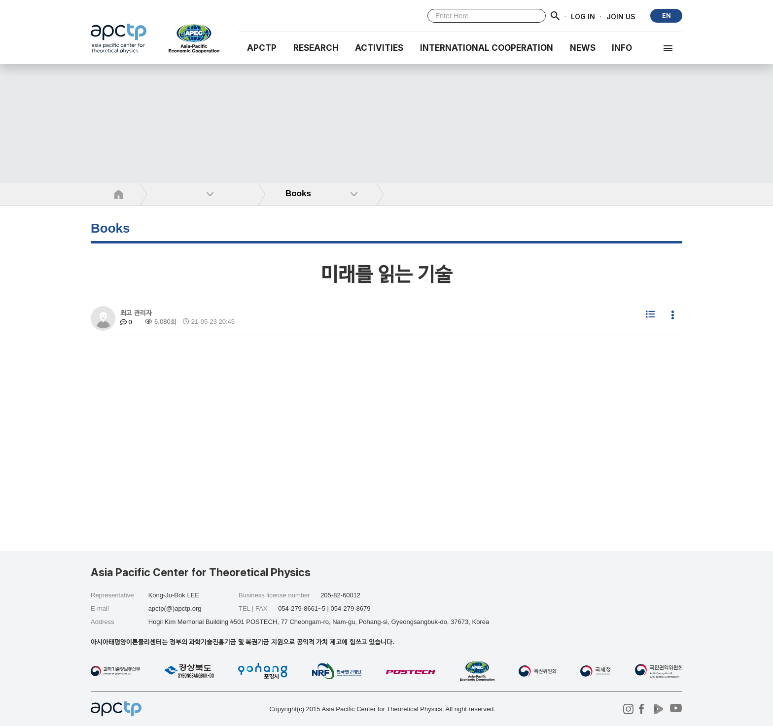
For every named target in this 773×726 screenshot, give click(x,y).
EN (666, 15)
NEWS (583, 48)
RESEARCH (316, 48)
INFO (622, 48)
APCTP (262, 48)
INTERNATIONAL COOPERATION (486, 48)
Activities (379, 48)
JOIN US (620, 16)
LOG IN (583, 16)
